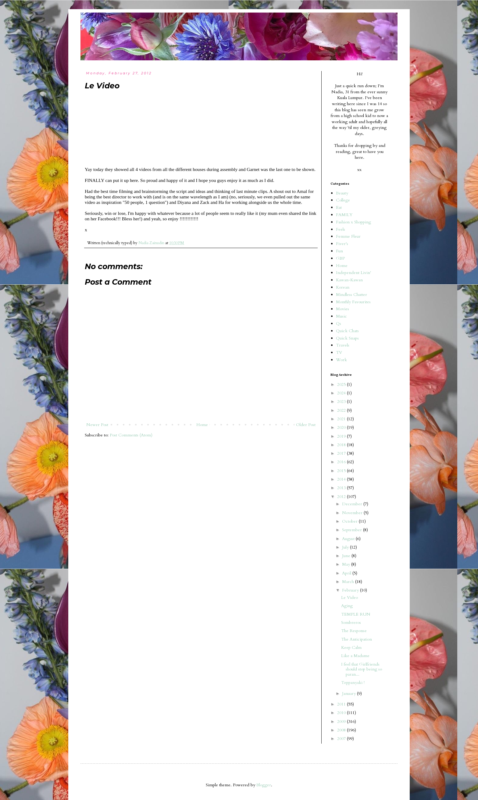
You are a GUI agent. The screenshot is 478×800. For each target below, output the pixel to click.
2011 (342, 704)
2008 (342, 730)
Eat (339, 207)
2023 (342, 401)
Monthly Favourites (353, 302)
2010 (342, 713)
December (352, 504)
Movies (342, 309)
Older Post (306, 425)
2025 (342, 384)
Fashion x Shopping (353, 222)
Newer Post (97, 425)
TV (339, 352)
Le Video (349, 597)
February (351, 590)
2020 (342, 427)
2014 (342, 479)
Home (202, 425)
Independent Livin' (353, 273)
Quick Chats (347, 331)
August (349, 539)
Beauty (342, 193)
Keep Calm (351, 647)
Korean (342, 287)
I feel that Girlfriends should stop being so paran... (361, 669)
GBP (340, 258)
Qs (338, 323)
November (353, 513)
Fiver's (342, 244)
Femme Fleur (348, 236)
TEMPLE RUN (355, 614)
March (348, 582)
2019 (342, 436)
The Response (354, 631)
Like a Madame (355, 656)
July (346, 547)
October (350, 521)
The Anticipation (356, 639)
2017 (342, 453)
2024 (342, 393)
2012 (342, 497)
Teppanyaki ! (353, 682)
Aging (347, 606)
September (352, 530)
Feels (340, 229)
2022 (342, 410)
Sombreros (351, 622)
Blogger (263, 785)
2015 (342, 471)
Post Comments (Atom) (131, 435)
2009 (342, 721)
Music (341, 316)
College (343, 200)
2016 (342, 462)
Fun (339, 251)
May (346, 564)
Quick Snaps (347, 338)
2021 (342, 419)
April (347, 573)
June (346, 556)
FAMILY (344, 215)
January (349, 693)
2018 (342, 445)
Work (341, 360)
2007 (342, 738)
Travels (342, 345)
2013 (342, 488)
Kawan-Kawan (349, 280)
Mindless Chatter (351, 294)
